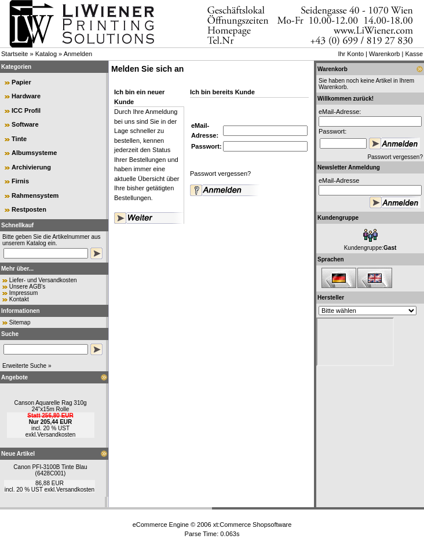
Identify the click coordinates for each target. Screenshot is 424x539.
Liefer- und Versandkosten (43, 280)
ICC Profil (26, 110)
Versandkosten (56, 434)
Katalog (46, 53)
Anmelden (78, 53)
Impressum (23, 293)
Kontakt (19, 299)
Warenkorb (384, 53)
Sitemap (20, 322)
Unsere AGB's (27, 286)
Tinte (19, 138)
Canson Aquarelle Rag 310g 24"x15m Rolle (50, 406)
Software (25, 124)
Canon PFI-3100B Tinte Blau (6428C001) (50, 470)
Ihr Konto (351, 53)
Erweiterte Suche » (27, 366)
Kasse (414, 53)
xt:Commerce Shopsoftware (252, 524)
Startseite (14, 53)
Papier (21, 82)
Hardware (26, 96)
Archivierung (31, 167)
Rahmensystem (35, 195)
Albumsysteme (34, 152)
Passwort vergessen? (220, 173)
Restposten (29, 209)
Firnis (20, 181)
